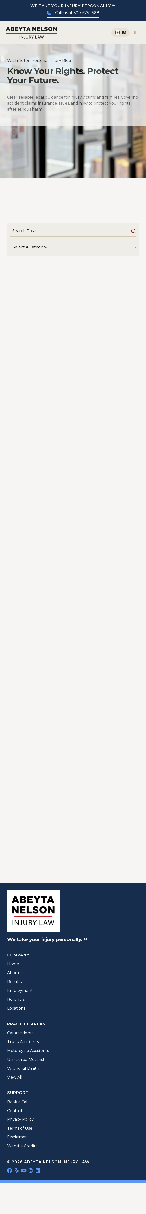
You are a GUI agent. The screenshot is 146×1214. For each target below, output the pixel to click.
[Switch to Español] (120, 32)
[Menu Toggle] (135, 32)
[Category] (73, 247)
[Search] (73, 231)
